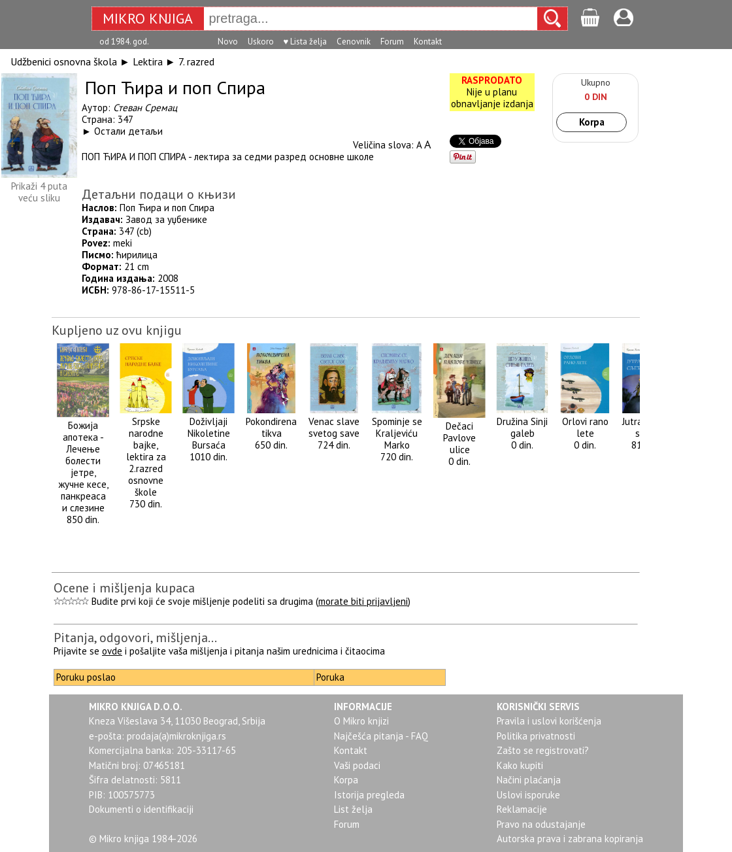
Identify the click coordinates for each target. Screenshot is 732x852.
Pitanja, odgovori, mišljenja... (135, 637)
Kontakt (428, 41)
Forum (392, 41)
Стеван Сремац (145, 107)
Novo (228, 41)
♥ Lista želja (305, 41)
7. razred (196, 61)
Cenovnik (354, 41)
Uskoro (261, 41)
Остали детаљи (128, 131)
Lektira (148, 61)
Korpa (592, 122)
